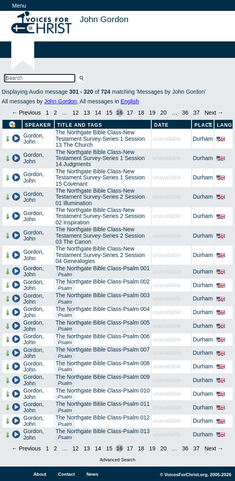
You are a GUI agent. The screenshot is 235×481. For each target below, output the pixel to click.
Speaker (38, 125)
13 (87, 112)
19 (152, 112)
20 (163, 112)
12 (75, 112)
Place (203, 125)
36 (185, 112)
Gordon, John (33, 138)
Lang (224, 125)
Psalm (65, 275)
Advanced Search (117, 459)
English (130, 101)
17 (130, 112)
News (92, 474)
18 (141, 112)
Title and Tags (79, 125)
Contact (66, 474)
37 (196, 112)
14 (98, 112)
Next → (213, 112)
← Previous (26, 112)
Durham (203, 139)
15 (109, 112)
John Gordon (60, 101)
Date (161, 125)
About (39, 474)
